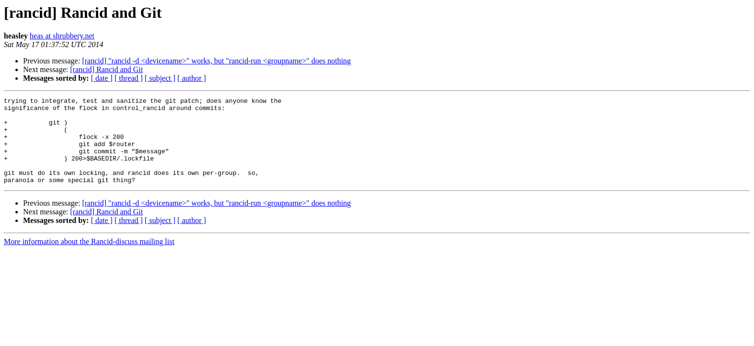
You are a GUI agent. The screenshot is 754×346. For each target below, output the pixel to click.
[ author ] (191, 78)
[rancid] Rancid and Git (106, 69)
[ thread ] (128, 78)
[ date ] (102, 78)
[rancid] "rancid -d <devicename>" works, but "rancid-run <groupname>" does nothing (216, 61)
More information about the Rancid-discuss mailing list (89, 259)
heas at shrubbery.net (62, 36)
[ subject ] (160, 78)
